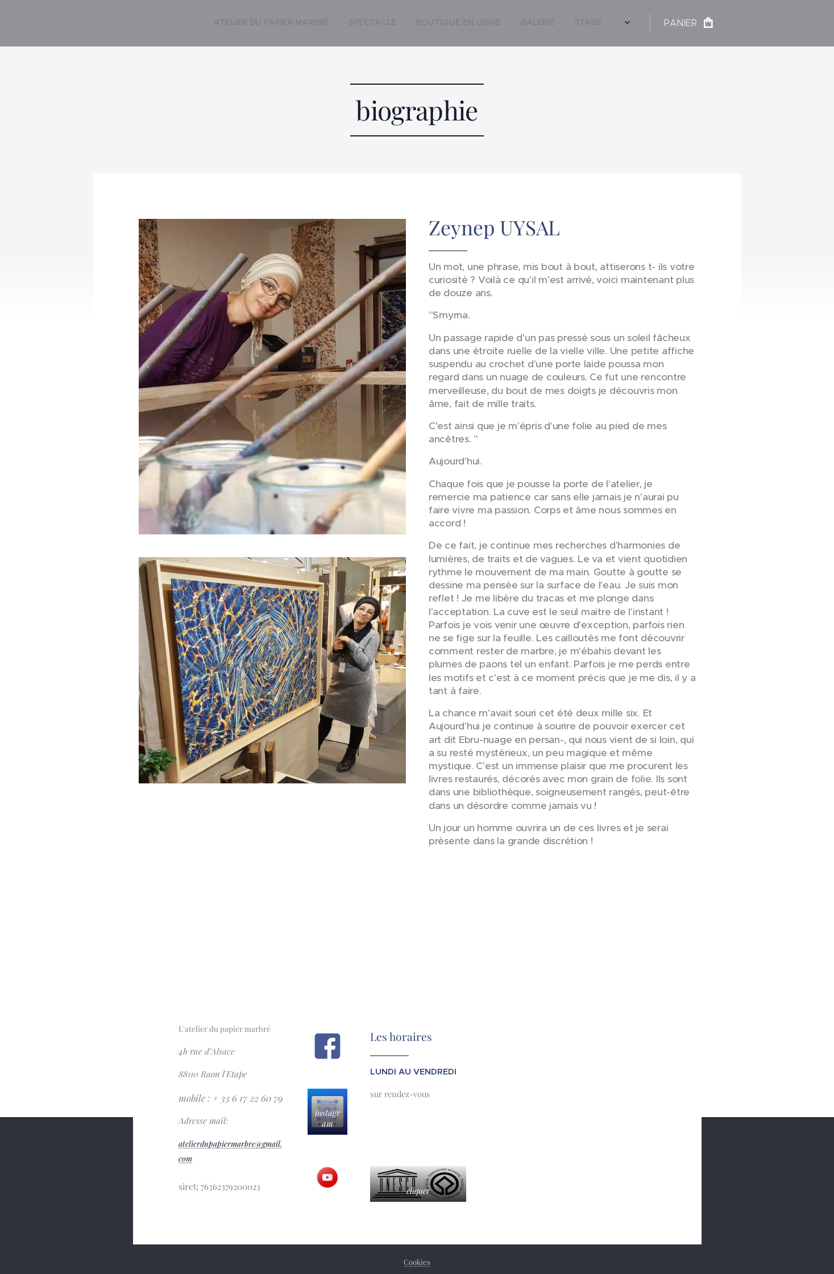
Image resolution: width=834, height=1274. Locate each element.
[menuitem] (493, 23)
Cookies (417, 1262)
